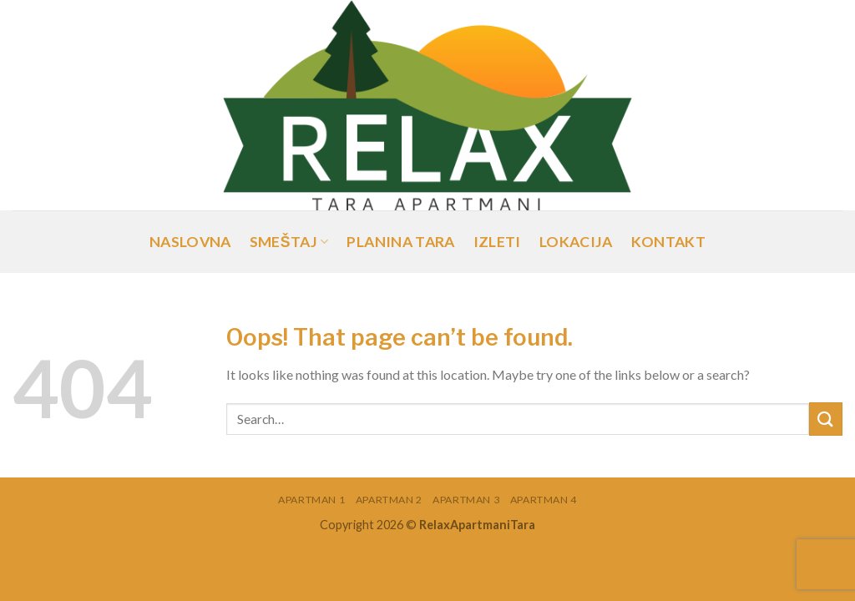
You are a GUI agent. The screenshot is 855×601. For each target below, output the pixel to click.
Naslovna (190, 241)
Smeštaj (289, 241)
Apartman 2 (389, 499)
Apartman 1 (311, 499)
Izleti (497, 241)
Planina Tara (400, 241)
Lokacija (576, 241)
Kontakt (668, 241)
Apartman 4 (543, 499)
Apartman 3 (466, 499)
